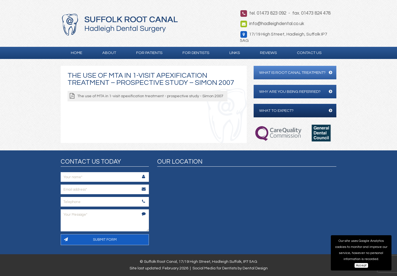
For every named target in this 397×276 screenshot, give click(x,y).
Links (234, 53)
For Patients (149, 53)
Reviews (268, 53)
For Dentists (196, 53)
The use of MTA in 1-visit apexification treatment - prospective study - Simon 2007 (150, 96)
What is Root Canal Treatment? (295, 73)
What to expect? (295, 111)
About (109, 53)
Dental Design (255, 268)
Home (76, 53)
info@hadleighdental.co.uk (276, 23)
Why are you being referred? (295, 92)
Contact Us (309, 53)
